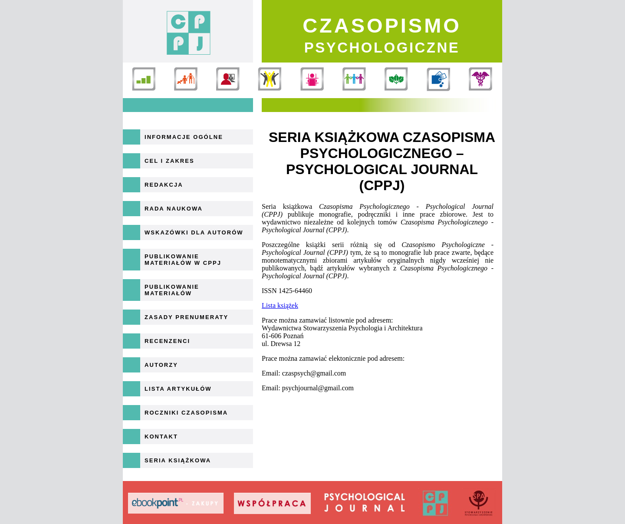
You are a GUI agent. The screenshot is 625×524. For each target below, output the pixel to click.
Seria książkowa (178, 460)
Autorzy (161, 365)
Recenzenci (167, 341)
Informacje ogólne (184, 137)
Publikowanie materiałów (172, 290)
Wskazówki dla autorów (194, 232)
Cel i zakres (169, 161)
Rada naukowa (174, 208)
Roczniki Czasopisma (186, 412)
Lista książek (280, 305)
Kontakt (161, 436)
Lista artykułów (178, 389)
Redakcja (164, 184)
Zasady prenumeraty (186, 317)
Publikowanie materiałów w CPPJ (183, 259)
